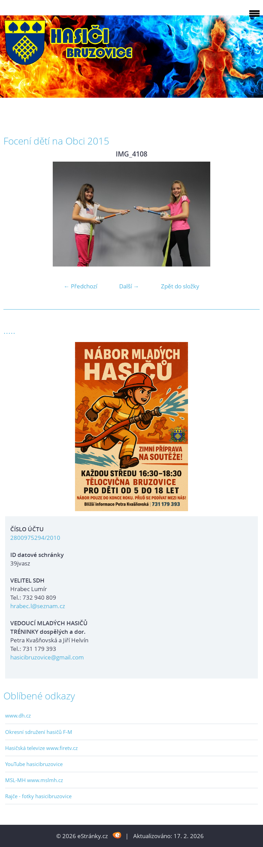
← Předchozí (80, 286)
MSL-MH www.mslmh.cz (34, 780)
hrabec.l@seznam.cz (37, 606)
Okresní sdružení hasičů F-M (38, 731)
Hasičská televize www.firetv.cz (41, 747)
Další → (129, 286)
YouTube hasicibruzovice (34, 764)
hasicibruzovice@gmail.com (47, 657)
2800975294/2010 (35, 538)
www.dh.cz (18, 715)
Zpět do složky (180, 286)
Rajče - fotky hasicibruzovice (38, 796)
